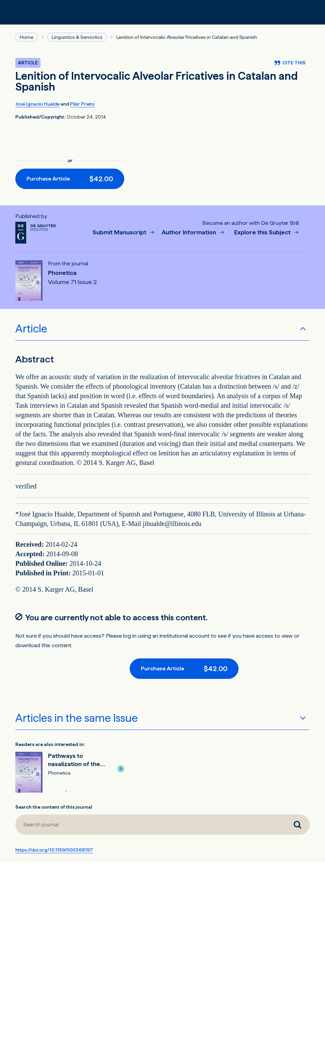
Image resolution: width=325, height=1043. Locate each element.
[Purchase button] (69, 179)
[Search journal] (297, 824)
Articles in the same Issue (76, 718)
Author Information (189, 232)
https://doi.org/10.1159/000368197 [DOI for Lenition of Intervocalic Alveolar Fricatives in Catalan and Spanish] (54, 850)
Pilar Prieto (82, 104)
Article (31, 328)
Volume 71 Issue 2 (72, 282)
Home (26, 37)
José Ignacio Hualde (37, 104)
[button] (121, 768)
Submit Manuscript (120, 232)
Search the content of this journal (53, 807)
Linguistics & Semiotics (77, 37)
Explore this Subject (263, 232)
